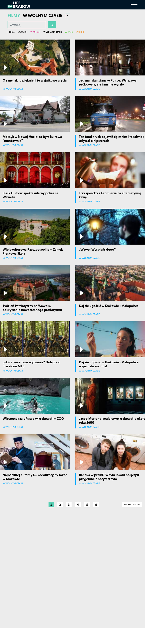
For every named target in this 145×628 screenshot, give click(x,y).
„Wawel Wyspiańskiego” (97, 249)
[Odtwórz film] (5, 67)
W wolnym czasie (52, 32)
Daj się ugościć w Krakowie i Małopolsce (109, 306)
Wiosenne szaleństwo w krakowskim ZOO (33, 418)
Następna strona (132, 505)
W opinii (80, 32)
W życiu (69, 32)
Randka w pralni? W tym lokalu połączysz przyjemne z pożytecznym (109, 477)
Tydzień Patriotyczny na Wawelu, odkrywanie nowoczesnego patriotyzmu (32, 308)
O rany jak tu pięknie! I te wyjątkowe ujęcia (35, 80)
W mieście (35, 32)
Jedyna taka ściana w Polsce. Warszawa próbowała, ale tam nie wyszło (108, 82)
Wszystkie (23, 32)
